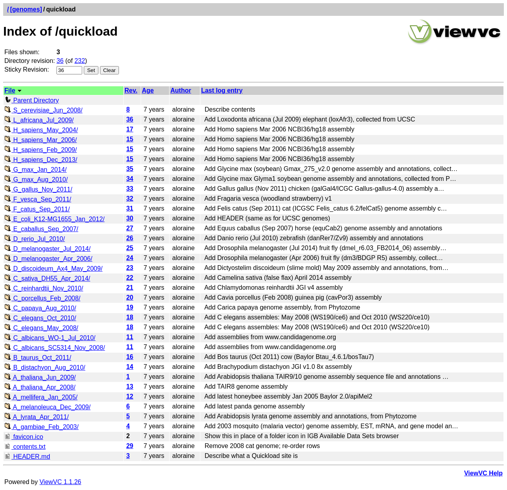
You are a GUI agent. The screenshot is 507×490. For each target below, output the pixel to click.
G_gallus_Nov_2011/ (38, 189)
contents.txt (24, 446)
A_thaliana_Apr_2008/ (39, 387)
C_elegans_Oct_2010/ (40, 318)
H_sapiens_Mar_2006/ (40, 140)
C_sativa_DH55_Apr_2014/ (47, 278)
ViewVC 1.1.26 (60, 482)
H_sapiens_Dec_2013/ (40, 159)
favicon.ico (23, 436)
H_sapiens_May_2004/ (41, 130)
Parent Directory (31, 100)
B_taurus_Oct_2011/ (37, 357)
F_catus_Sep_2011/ (37, 209)
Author (180, 90)
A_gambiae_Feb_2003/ (41, 427)
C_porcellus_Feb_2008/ (42, 298)
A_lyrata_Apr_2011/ (36, 417)
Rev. (131, 90)
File (9, 90)
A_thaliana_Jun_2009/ (40, 377)
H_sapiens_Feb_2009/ (40, 149)
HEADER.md (27, 456)
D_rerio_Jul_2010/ (34, 239)
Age (148, 90)
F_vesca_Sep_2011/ (37, 199)
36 (60, 60)
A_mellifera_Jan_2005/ (40, 397)
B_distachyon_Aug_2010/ (44, 367)
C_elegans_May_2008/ (41, 328)
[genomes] (26, 9)
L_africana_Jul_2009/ (39, 120)
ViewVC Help (483, 473)
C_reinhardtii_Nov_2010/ (43, 288)
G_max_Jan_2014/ (35, 169)
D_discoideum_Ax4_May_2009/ (53, 268)
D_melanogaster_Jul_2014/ (47, 248)
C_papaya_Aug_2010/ (40, 308)
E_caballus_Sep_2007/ (41, 229)
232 (79, 60)
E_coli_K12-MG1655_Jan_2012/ (54, 219)
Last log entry (222, 90)
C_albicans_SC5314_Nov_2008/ (54, 347)
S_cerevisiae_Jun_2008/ (43, 110)
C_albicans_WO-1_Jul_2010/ (50, 337)
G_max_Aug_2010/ (36, 179)
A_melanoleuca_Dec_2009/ (47, 407)
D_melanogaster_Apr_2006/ (48, 258)
